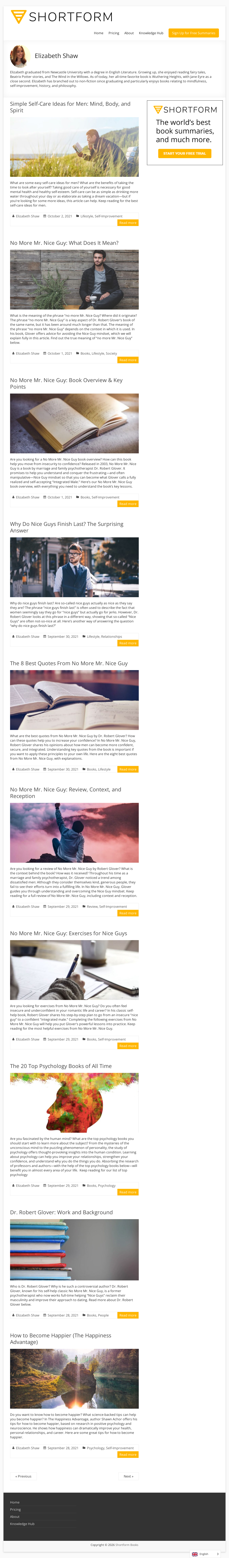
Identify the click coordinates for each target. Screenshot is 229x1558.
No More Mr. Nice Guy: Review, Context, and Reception (65, 793)
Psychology (107, 1185)
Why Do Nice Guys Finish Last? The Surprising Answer (66, 527)
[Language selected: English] (205, 1554)
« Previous (23, 1476)
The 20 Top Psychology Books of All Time (61, 1066)
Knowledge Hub (151, 33)
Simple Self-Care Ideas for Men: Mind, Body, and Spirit (70, 107)
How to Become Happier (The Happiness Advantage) (60, 1339)
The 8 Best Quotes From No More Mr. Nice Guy (69, 663)
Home (98, 33)
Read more (127, 222)
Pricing (114, 33)
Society (111, 353)
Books (85, 353)
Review (92, 906)
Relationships (111, 636)
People (103, 1315)
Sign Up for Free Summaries (193, 33)
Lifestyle (87, 216)
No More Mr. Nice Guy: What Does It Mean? (64, 242)
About (129, 33)
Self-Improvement (109, 216)
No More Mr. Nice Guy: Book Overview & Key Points (66, 383)
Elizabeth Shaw (27, 216)
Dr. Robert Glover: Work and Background (61, 1212)
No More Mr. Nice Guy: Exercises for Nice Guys (68, 933)
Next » (128, 1476)
